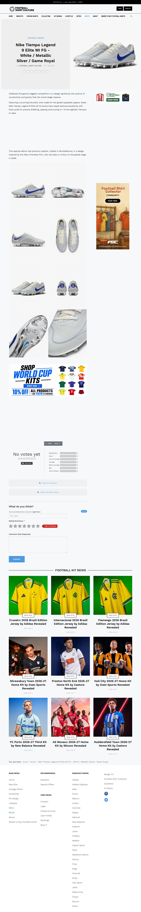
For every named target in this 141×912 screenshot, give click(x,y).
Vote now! (26, 463)
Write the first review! (48, 492)
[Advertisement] (48, 132)
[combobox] (131, 16)
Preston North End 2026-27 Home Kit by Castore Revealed (70, 684)
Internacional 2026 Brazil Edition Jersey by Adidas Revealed (70, 624)
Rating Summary (17, 521)
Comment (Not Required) (19, 534)
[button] (48, 825)
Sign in (128, 8)
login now (36, 512)
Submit (16, 559)
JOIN (119, 8)
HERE (80, 2)
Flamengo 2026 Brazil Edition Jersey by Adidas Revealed (112, 624)
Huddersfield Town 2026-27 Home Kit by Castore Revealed (113, 745)
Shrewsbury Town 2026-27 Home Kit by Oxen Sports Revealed (28, 684)
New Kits (28, 615)
